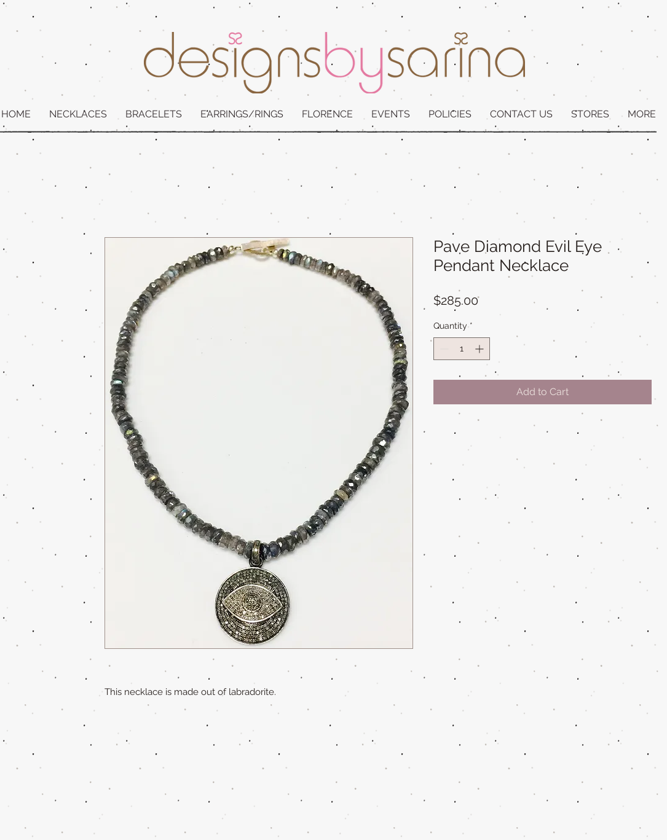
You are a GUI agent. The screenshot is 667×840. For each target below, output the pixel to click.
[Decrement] (443, 348)
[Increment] (480, 348)
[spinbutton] (462, 348)
